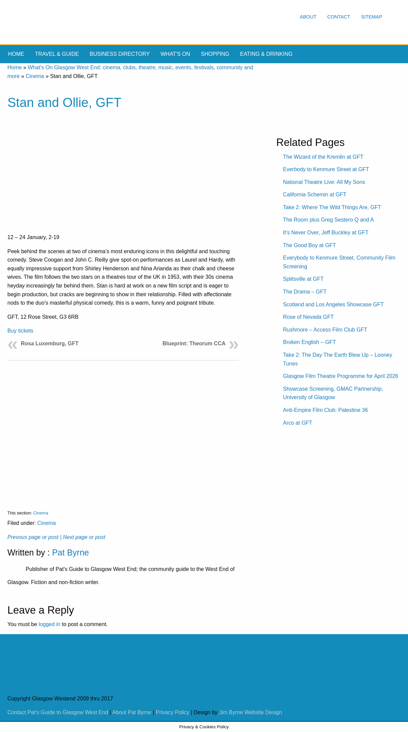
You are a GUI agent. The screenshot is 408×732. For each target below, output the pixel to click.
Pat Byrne (70, 552)
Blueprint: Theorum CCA (194, 343)
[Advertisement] (123, 429)
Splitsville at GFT (303, 279)
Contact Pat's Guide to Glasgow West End (57, 712)
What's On (175, 54)
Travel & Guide (57, 54)
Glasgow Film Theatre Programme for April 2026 (340, 376)
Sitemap (371, 17)
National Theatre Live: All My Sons (324, 182)
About (308, 17)
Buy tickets (20, 331)
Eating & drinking (266, 54)
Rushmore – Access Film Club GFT (325, 330)
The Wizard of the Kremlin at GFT (323, 157)
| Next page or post (83, 537)
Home (16, 54)
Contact (338, 17)
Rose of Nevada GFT (308, 317)
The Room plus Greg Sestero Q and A (328, 220)
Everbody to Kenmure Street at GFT (326, 169)
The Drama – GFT (305, 292)
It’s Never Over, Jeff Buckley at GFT (326, 232)
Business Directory (120, 54)
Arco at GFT (297, 423)
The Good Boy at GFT (309, 245)
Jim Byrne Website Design (250, 712)
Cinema (35, 76)
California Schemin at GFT (314, 194)
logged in (49, 624)
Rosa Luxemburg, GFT (50, 343)
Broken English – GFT (309, 342)
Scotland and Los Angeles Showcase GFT (333, 304)
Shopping (215, 54)
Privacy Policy (173, 712)
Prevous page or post (32, 537)
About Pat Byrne (132, 712)
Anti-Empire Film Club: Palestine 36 (325, 410)
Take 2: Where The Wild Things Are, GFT (332, 207)
